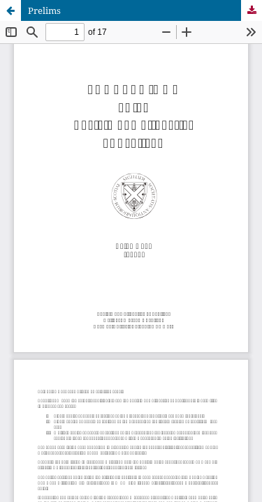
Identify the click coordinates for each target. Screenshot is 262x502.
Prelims (44, 10)
